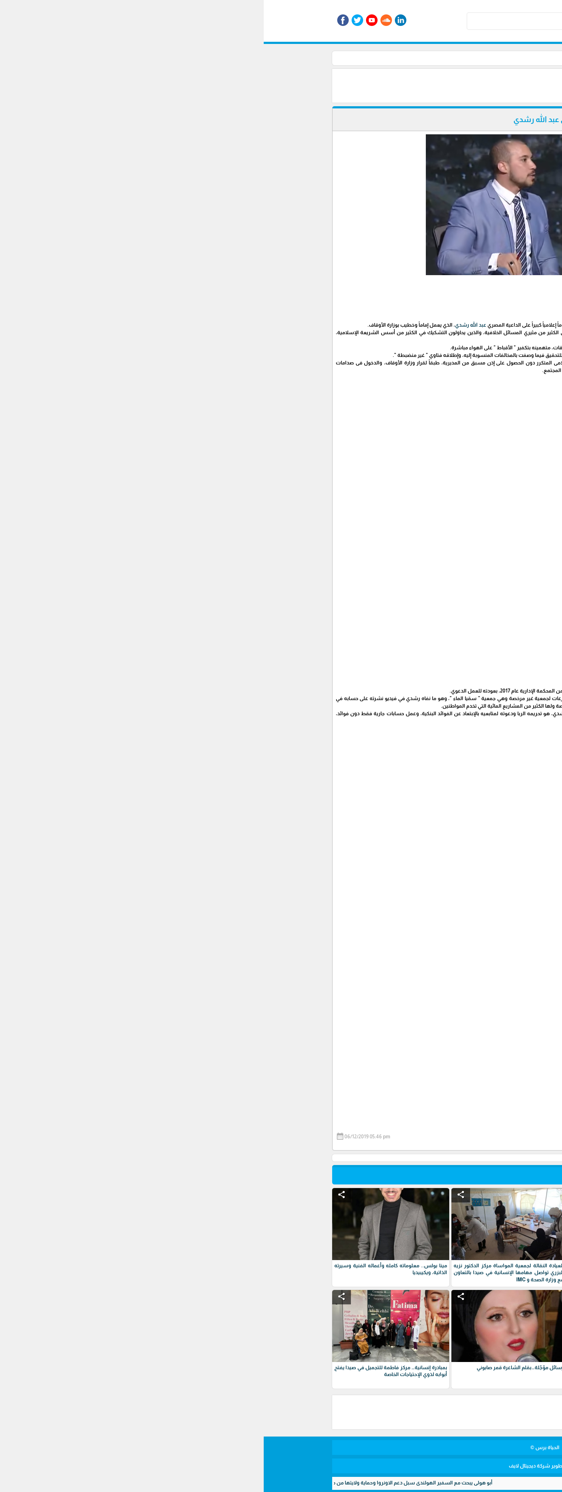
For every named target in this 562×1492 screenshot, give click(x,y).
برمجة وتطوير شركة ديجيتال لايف (281, 1466)
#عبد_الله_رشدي (398, 947)
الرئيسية (406, 58)
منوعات (347, 58)
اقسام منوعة (376, 58)
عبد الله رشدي (207, 325)
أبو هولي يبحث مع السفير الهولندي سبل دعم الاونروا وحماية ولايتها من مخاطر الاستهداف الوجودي (116, 1483)
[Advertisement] (288, 85)
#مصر (371, 947)
